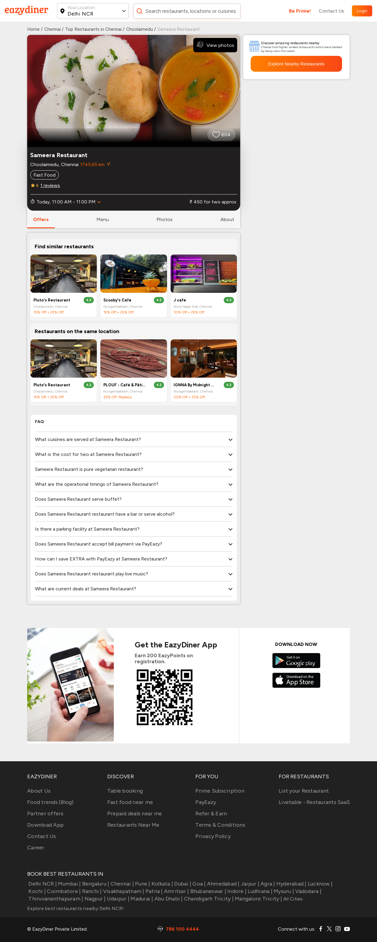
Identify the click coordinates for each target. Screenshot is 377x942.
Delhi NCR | (42, 883)
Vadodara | (307, 891)
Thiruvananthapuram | (55, 898)
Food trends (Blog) (50, 802)
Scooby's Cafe (117, 300)
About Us (38, 791)
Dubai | (182, 883)
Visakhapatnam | (123, 891)
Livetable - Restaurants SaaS (314, 802)
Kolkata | (161, 883)
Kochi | (36, 891)
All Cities (292, 899)
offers (41, 219)
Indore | (236, 891)
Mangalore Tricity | (258, 898)
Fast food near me (130, 802)
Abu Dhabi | (168, 898)
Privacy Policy (213, 836)
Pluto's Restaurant (51, 300)
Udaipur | (118, 898)
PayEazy (205, 802)
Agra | (267, 883)
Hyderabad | (290, 883)
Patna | (153, 891)
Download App (45, 825)
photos (165, 219)
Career (36, 847)
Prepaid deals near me (134, 813)
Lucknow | (319, 883)
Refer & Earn (211, 813)
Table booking (125, 791)
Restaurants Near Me (133, 825)
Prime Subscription (219, 791)
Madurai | (141, 898)
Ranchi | (91, 891)
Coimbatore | (63, 891)
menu (102, 219)
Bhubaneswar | (207, 891)
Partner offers (45, 813)
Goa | (198, 883)
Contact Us (331, 11)
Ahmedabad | (223, 883)
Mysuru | (283, 891)
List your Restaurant (304, 791)
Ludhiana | (259, 891)
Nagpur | (94, 898)
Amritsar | (176, 891)
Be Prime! (300, 11)
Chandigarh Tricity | (208, 898)
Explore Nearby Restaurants (296, 63)
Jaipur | (249, 883)
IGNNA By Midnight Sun (195, 385)
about (227, 219)
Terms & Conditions (220, 825)
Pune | (142, 883)
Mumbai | (69, 883)
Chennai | (121, 883)
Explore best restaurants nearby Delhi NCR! (75, 908)
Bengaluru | (95, 883)
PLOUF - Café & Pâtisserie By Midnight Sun (124, 385)
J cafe (180, 300)
